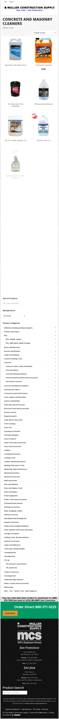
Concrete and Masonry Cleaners (16, 386)
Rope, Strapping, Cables (13, 511)
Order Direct (10, 613)
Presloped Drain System (13, 503)
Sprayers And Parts (11, 522)
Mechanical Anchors (12, 473)
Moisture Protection (12, 477)
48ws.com (43, 712)
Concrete (7, 362)
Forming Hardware (11, 435)
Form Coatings (10, 424)
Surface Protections (12, 541)
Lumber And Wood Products (15, 461)
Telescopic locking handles (14, 549)
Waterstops (8, 587)
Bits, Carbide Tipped (13, 339)
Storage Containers (11, 533)
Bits (5, 335)
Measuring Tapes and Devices (15, 469)
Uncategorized (10, 576)
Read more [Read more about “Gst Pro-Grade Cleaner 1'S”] (15, 144)
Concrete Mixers (12, 370)
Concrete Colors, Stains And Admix (19, 366)
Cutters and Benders (12, 401)
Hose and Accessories (12, 446)
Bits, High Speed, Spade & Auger (18, 343)
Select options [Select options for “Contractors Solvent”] (43, 72)
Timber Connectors (11, 572)
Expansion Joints (10, 416)
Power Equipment (11, 496)
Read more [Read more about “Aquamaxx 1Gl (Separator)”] (15, 69)
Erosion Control (10, 412)
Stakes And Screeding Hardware (16, 526)
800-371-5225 (45, 607)
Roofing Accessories (12, 507)
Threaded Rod (9, 556)
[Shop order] (44, 33)
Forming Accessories (12, 431)
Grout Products (10, 439)
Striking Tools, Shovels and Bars (16, 537)
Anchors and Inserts (12, 332)
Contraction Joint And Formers (16, 393)
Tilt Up (6, 560)
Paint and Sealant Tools (13, 488)
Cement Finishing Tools (13, 359)
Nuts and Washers (11, 484)
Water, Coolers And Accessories (16, 583)
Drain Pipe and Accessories (14, 405)
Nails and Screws (10, 480)
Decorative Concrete (14, 381)
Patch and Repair (10, 492)
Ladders (7, 450)
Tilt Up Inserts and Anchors (16, 564)
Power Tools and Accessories (15, 499)
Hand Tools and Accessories (15, 443)
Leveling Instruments (12, 454)
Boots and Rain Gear (12, 347)
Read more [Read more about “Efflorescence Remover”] (43, 108)
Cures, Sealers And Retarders (15, 397)
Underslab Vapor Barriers (13, 579)
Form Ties (8, 427)
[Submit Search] (4, 303)
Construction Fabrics (12, 389)
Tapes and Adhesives (12, 545)
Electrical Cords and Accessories (16, 408)
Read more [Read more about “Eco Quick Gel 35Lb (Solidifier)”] (15, 109)
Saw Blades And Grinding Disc (15, 518)
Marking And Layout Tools (14, 465)
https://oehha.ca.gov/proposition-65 (36, 703)
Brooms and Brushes (12, 351)
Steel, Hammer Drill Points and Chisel (18, 530)
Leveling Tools (9, 458)
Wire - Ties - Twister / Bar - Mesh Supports (20, 591)
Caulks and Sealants (11, 355)
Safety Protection (11, 515)
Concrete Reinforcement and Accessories (22, 378)
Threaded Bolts (10, 552)
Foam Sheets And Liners (13, 420)
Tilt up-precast (11, 568)
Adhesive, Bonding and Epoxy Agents (18, 328)
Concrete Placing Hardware (16, 374)
